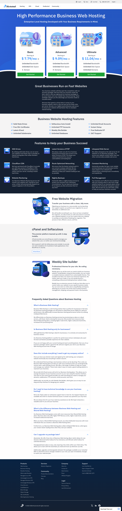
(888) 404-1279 (104, 2)
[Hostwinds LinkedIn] (95, 506)
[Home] (9, 6)
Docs (86, 2)
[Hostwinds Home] (22, 506)
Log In (78, 2)
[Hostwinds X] (91, 506)
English (115, 2)
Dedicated (46, 6)
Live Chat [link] (94, 2)
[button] (110, 508)
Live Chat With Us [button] (86, 466)
